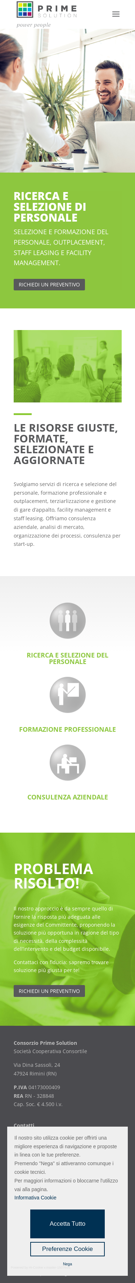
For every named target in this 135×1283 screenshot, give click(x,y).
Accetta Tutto (67, 1223)
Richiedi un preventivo (49, 991)
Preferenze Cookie (67, 1249)
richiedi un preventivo (49, 284)
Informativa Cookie (35, 1197)
